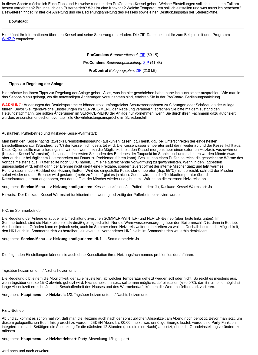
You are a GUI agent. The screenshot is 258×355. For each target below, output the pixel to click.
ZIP (143, 55)
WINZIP (8, 39)
